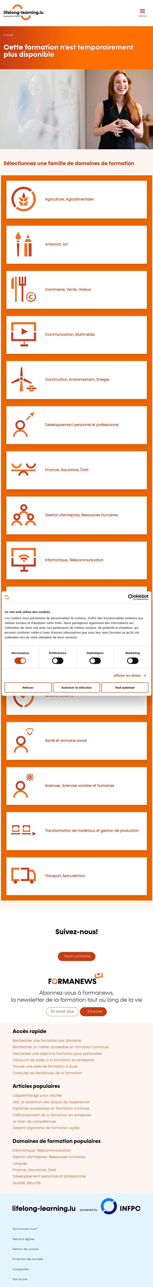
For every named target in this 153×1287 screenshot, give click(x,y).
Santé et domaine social (66, 741)
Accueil (8, 35)
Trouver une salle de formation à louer (45, 1066)
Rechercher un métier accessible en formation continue (60, 1047)
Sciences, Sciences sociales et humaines (79, 786)
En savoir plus (62, 1011)
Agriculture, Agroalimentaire (69, 199)
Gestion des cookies (26, 1249)
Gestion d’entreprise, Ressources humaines (81, 515)
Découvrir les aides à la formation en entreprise (53, 1060)
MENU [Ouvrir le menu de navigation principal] (142, 16)
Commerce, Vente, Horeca (68, 290)
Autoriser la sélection (76, 687)
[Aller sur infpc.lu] (76, 1213)
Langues (20, 1164)
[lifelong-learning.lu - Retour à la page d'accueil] (23, 13)
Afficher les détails (127, 675)
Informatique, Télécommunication (74, 560)
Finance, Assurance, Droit (66, 470)
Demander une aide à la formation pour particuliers (57, 1054)
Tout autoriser (125, 687)
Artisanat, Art (56, 244)
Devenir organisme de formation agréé (46, 1128)
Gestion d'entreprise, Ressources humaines (49, 1157)
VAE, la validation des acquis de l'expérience (51, 1102)
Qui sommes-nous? (25, 1229)
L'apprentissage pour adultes (37, 1095)
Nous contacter (76, 956)
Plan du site (20, 1279)
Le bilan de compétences (34, 1121)
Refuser (28, 687)
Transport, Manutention (65, 876)
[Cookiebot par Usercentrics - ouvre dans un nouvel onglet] (131, 597)
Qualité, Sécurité (27, 1183)
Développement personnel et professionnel (82, 425)
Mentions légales (23, 1239)
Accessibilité (20, 1269)
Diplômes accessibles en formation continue (51, 1108)
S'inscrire (93, 1011)
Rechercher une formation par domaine (47, 1041)
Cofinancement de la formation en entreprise (52, 1115)
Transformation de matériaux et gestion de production (92, 831)
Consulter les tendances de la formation (47, 1073)
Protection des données (28, 1259)
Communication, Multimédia (70, 335)
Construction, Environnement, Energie (77, 380)
